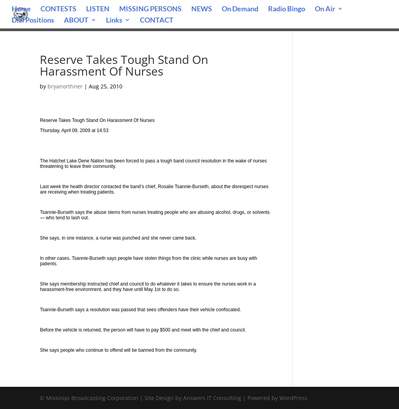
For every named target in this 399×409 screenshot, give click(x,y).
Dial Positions (33, 20)
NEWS (201, 9)
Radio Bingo (286, 9)
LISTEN (97, 9)
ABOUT (76, 20)
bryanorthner (65, 86)
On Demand (240, 9)
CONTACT (156, 20)
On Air (325, 9)
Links (114, 20)
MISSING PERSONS (150, 9)
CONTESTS (58, 9)
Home (21, 9)
